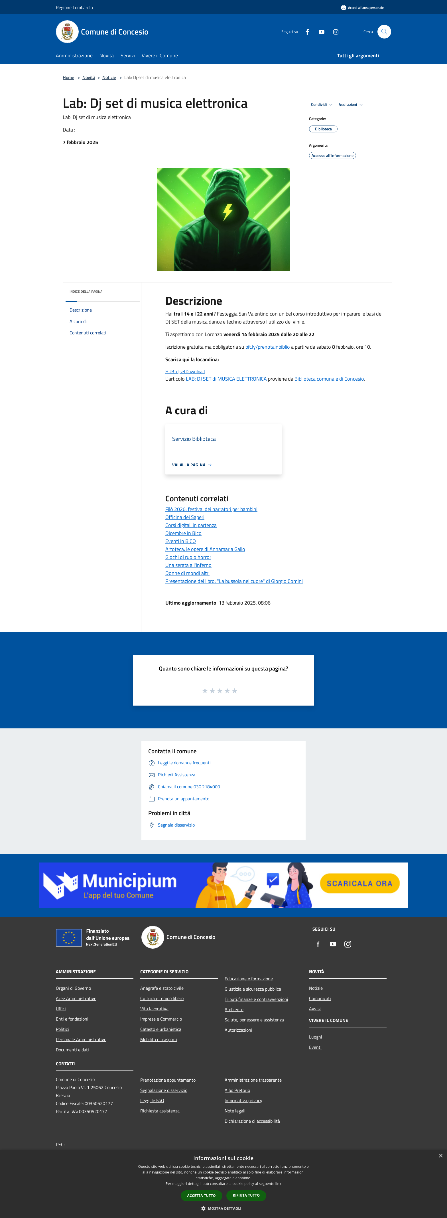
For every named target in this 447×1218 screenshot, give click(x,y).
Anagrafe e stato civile (162, 988)
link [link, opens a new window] (278, 1183)
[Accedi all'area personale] (362, 7)
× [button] (440, 1156)
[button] (223, 1208)
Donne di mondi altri (187, 573)
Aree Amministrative (76, 998)
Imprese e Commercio (161, 1018)
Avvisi (315, 1008)
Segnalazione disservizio (163, 1090)
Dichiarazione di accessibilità (252, 1121)
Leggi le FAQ (152, 1100)
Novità (88, 77)
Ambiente (234, 1009)
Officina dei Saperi (184, 517)
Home (68, 77)
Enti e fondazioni (72, 1018)
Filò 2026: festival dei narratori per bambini (211, 509)
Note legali (235, 1110)
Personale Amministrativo (81, 1039)
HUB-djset (175, 371)
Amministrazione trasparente (253, 1079)
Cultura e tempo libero (162, 998)
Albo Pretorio (237, 1090)
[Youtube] (319, 31)
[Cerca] (384, 32)
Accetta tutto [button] (201, 1195)
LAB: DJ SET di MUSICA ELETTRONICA (226, 379)
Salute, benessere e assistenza (254, 1019)
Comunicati (320, 998)
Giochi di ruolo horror (188, 557)
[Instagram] (333, 31)
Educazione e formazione (249, 978)
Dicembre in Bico (183, 533)
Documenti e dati (72, 1049)
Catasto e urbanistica (160, 1029)
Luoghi (315, 1036)
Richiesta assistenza (160, 1110)
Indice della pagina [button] (86, 291)
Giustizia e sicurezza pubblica (253, 988)
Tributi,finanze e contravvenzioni (256, 999)
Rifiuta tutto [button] (246, 1195)
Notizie (109, 77)
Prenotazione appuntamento (168, 1079)
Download (195, 371)
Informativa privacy (243, 1100)
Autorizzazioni (238, 1030)
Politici (62, 1029)
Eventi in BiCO (180, 541)
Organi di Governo (73, 988)
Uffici (61, 1008)
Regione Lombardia (74, 7)
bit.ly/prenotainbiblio (267, 347)
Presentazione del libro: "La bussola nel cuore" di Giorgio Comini (234, 581)
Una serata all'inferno (188, 565)
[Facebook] (305, 31)
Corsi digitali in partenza (191, 525)
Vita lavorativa (154, 1008)
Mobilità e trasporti (158, 1039)
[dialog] (223, 1184)
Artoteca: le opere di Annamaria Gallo (205, 549)
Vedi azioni (352, 104)
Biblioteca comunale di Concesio (329, 379)
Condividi (322, 104)
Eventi (315, 1047)
